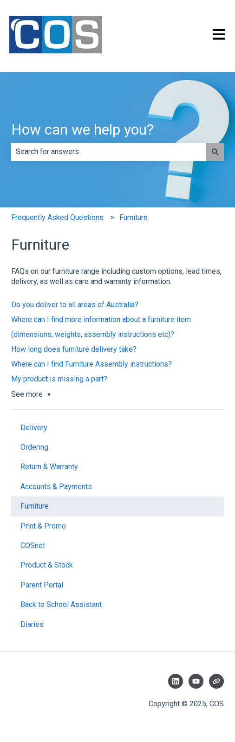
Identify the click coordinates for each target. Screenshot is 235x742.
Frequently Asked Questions (57, 217)
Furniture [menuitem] (34, 506)
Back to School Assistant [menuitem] (61, 604)
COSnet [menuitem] (32, 545)
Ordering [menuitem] (34, 447)
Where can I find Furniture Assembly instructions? (91, 364)
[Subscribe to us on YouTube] (196, 681)
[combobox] (108, 152)
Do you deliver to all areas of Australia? (74, 304)
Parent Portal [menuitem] (41, 585)
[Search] (215, 152)
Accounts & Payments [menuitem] (56, 486)
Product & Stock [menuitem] (46, 565)
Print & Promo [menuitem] (43, 526)
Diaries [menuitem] (32, 624)
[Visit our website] (216, 681)
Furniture (133, 217)
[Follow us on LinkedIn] (175, 681)
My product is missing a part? (59, 378)
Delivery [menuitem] (33, 427)
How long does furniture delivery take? (74, 349)
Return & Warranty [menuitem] (49, 466)
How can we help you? (82, 129)
